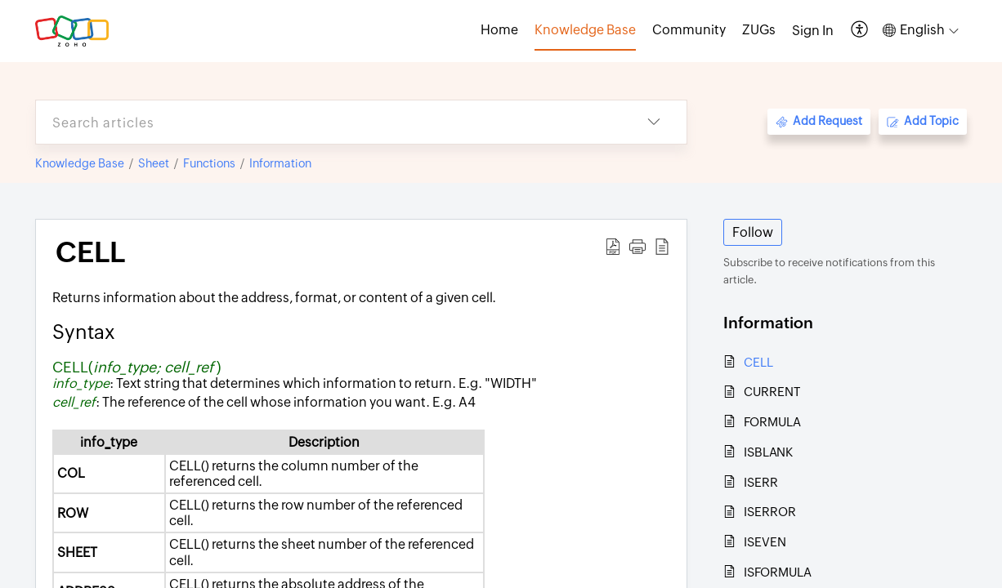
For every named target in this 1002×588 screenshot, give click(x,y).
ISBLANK (768, 452)
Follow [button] (752, 232)
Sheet (153, 163)
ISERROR (770, 512)
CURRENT (772, 392)
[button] (860, 30)
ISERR (761, 482)
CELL (758, 362)
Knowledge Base (79, 163)
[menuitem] (813, 31)
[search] (328, 122)
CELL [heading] (90, 252)
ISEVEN (765, 542)
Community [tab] (689, 30)
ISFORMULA (778, 572)
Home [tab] (499, 30)
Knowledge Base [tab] (585, 30)
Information (280, 163)
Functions (209, 163)
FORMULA (772, 422)
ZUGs (759, 30)
